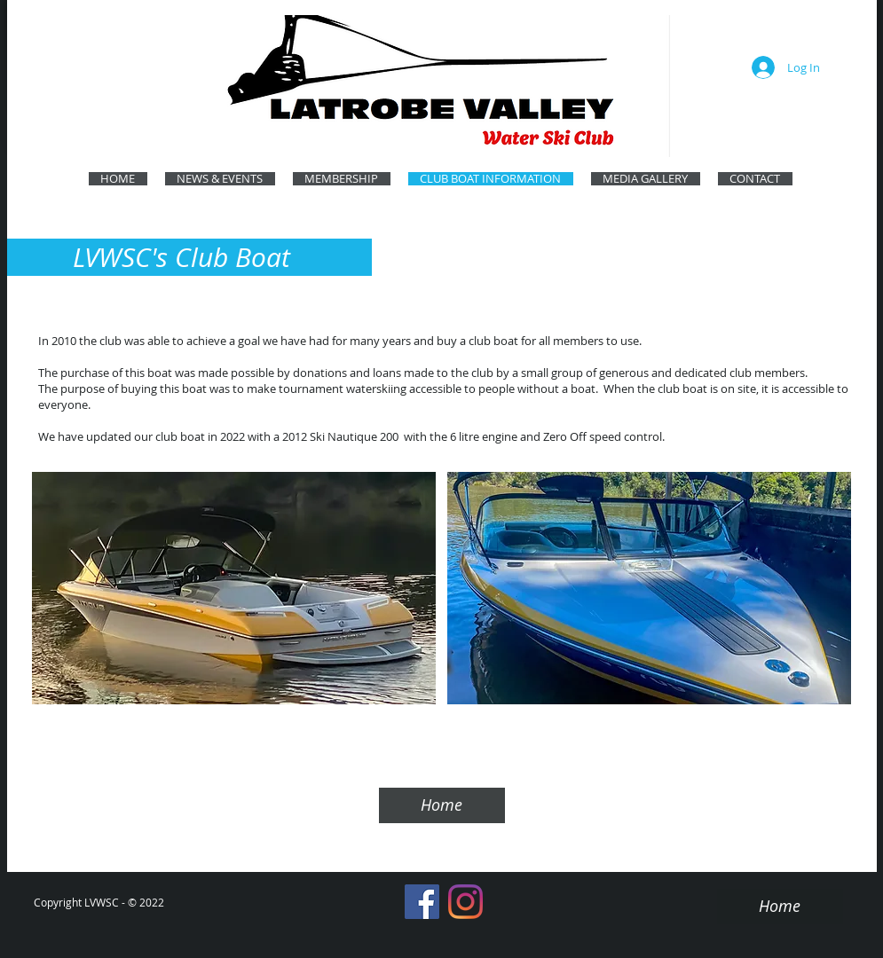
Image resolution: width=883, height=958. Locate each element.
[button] (234, 588)
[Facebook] (422, 901)
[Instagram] (465, 901)
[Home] (442, 805)
